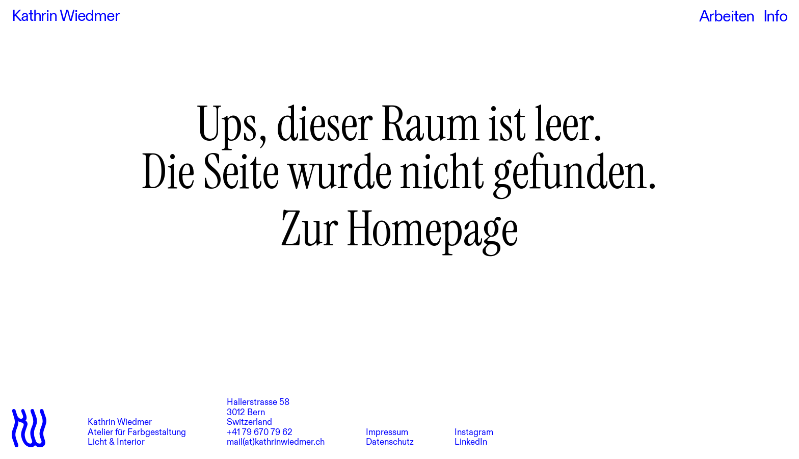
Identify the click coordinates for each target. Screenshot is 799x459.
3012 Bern (246, 412)
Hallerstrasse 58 (258, 402)
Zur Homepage (399, 229)
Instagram (474, 432)
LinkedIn (471, 442)
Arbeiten (727, 16)
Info (775, 16)
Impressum (387, 432)
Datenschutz (390, 442)
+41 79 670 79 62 (259, 432)
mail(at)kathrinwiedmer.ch (276, 442)
